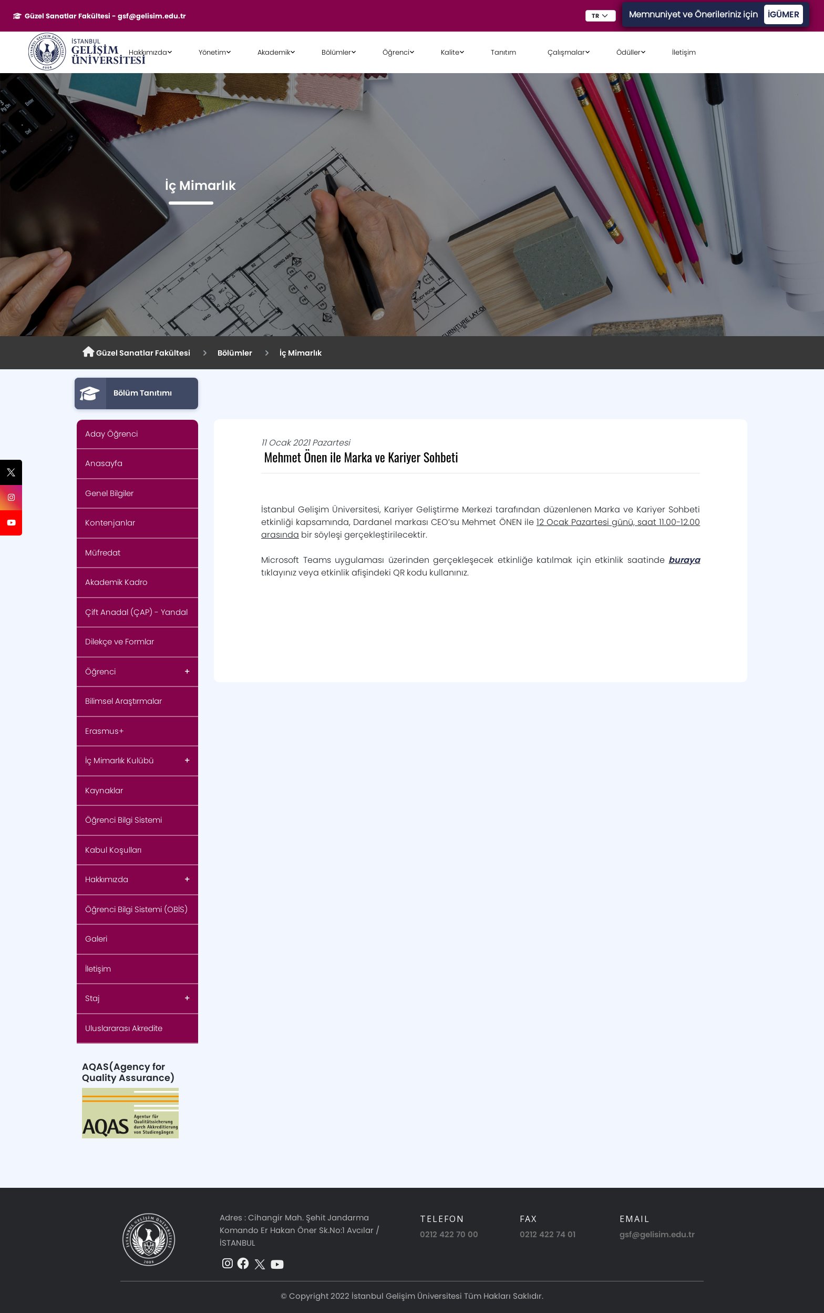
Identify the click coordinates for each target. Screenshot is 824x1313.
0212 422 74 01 (547, 1234)
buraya (684, 560)
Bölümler (336, 52)
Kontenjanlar (110, 522)
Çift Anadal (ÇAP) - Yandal (136, 612)
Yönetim (212, 52)
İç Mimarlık (301, 353)
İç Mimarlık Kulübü (119, 760)
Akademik (274, 52)
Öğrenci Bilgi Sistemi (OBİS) (136, 909)
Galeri (96, 938)
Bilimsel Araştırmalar (123, 700)
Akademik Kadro (116, 582)
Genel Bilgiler (109, 493)
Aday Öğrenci (111, 433)
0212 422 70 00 (449, 1234)
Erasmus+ (104, 730)
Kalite (450, 52)
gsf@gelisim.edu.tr (657, 1234)
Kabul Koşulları (113, 849)
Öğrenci (396, 52)
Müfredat (102, 552)
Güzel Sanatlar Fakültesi (136, 352)
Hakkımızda (148, 52)
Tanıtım (503, 52)
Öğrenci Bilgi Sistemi (123, 819)
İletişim (684, 52)
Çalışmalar (566, 52)
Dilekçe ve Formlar (119, 641)
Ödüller (628, 52)
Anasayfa (103, 463)
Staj (92, 998)
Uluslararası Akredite (123, 1028)
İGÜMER (783, 14)
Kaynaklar (104, 790)
